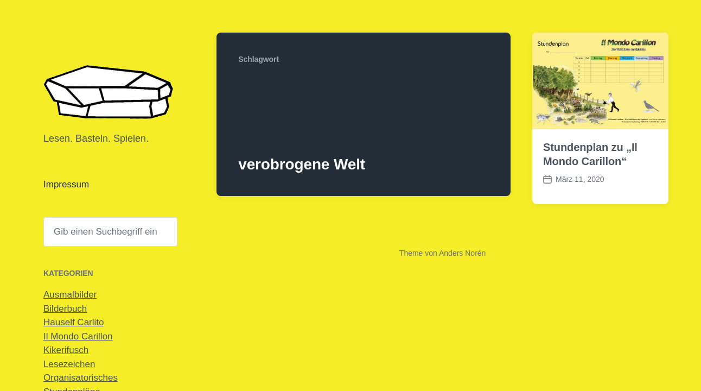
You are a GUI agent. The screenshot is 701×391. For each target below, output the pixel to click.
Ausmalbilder (70, 294)
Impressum (66, 184)
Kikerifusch (65, 350)
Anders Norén (462, 253)
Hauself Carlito (73, 322)
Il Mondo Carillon (78, 336)
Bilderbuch (65, 309)
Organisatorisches (80, 378)
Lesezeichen (69, 364)
